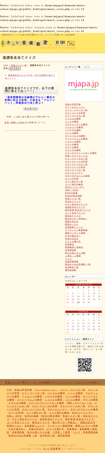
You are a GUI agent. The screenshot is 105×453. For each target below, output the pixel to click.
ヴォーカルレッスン (75, 107)
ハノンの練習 (72, 122)
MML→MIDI (72, 190)
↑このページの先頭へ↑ (87, 382)
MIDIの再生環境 (73, 196)
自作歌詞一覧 (72, 267)
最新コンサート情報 (75, 233)
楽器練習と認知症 (74, 247)
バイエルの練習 (73, 119)
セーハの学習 (72, 179)
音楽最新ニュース (74, 227)
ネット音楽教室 (52, 448)
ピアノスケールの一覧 (76, 159)
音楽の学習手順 (73, 104)
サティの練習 (72, 147)
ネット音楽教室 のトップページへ (52, 382)
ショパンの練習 (73, 142)
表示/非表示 (14, 68)
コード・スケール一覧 (76, 110)
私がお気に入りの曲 (75, 253)
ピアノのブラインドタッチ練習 (81, 153)
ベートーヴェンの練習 (76, 139)
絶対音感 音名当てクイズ (78, 210)
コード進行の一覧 (74, 182)
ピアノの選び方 (73, 242)
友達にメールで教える (17, 382)
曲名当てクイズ (73, 216)
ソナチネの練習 (73, 130)
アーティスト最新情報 (76, 230)
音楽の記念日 (72, 239)
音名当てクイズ (73, 202)
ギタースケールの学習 (76, 162)
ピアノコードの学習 (75, 113)
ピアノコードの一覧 (75, 116)
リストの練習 (72, 144)
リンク (68, 259)
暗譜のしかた (72, 224)
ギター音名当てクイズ (76, 204)
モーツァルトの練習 (75, 136)
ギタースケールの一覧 (76, 164)
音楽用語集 (70, 250)
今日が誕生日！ (73, 236)
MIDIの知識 (71, 193)
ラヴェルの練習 (73, 150)
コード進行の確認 (74, 184)
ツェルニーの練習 (74, 127)
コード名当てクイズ (75, 213)
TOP (5, 65)
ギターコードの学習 (75, 167)
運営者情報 (70, 270)
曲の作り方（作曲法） (76, 219)
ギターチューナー (74, 173)
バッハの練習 (72, 133)
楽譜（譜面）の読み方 (16, 122)
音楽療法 (69, 244)
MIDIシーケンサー (74, 187)
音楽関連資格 (72, 262)
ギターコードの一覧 (75, 170)
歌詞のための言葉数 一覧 (78, 264)
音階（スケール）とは (76, 156)
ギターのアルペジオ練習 (77, 176)
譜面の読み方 (72, 222)
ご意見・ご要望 (73, 256)
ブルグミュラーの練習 (76, 124)
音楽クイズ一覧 (19, 65)
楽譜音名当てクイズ (75, 207)
